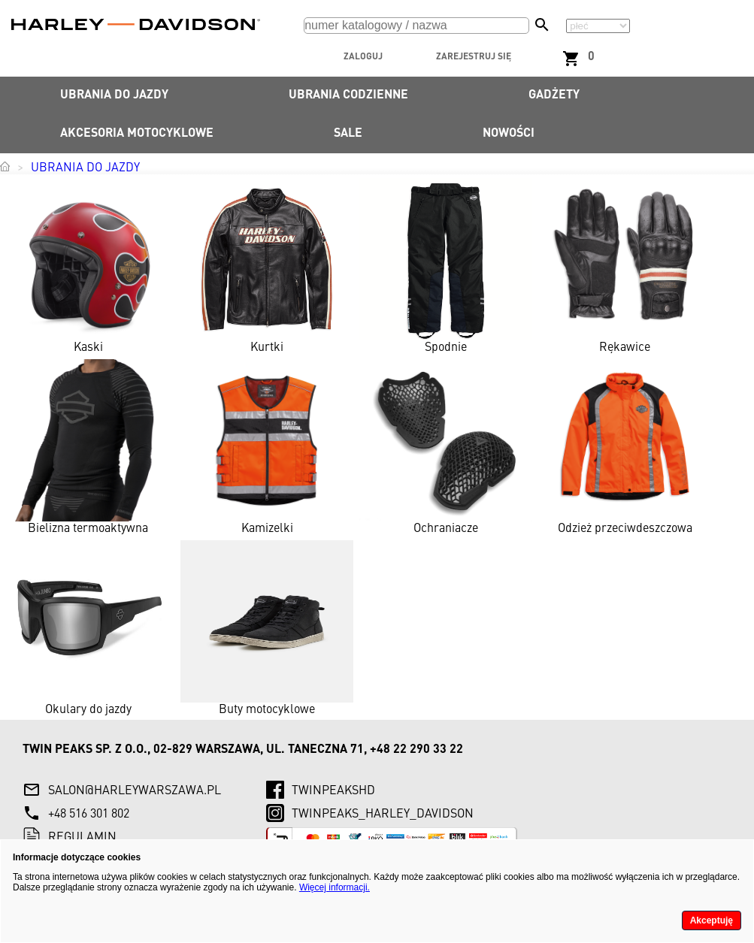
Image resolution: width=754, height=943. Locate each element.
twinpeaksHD (333, 791)
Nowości (508, 134)
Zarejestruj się (473, 57)
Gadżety (554, 95)
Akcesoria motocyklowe (136, 134)
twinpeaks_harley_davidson (383, 815)
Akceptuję (711, 920)
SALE (348, 134)
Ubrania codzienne (348, 95)
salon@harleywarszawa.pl (134, 791)
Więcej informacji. (334, 887)
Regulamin (82, 838)
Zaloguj (363, 57)
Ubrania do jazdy (114, 95)
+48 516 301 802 (88, 815)
